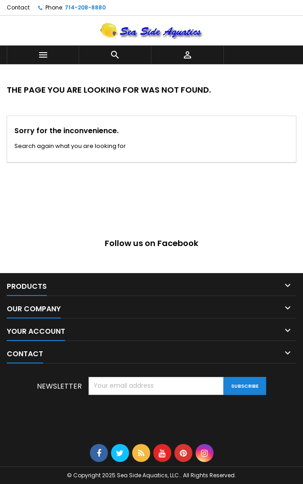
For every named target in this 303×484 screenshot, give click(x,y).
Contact (18, 7)
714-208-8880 (85, 7)
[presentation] (157, 417)
